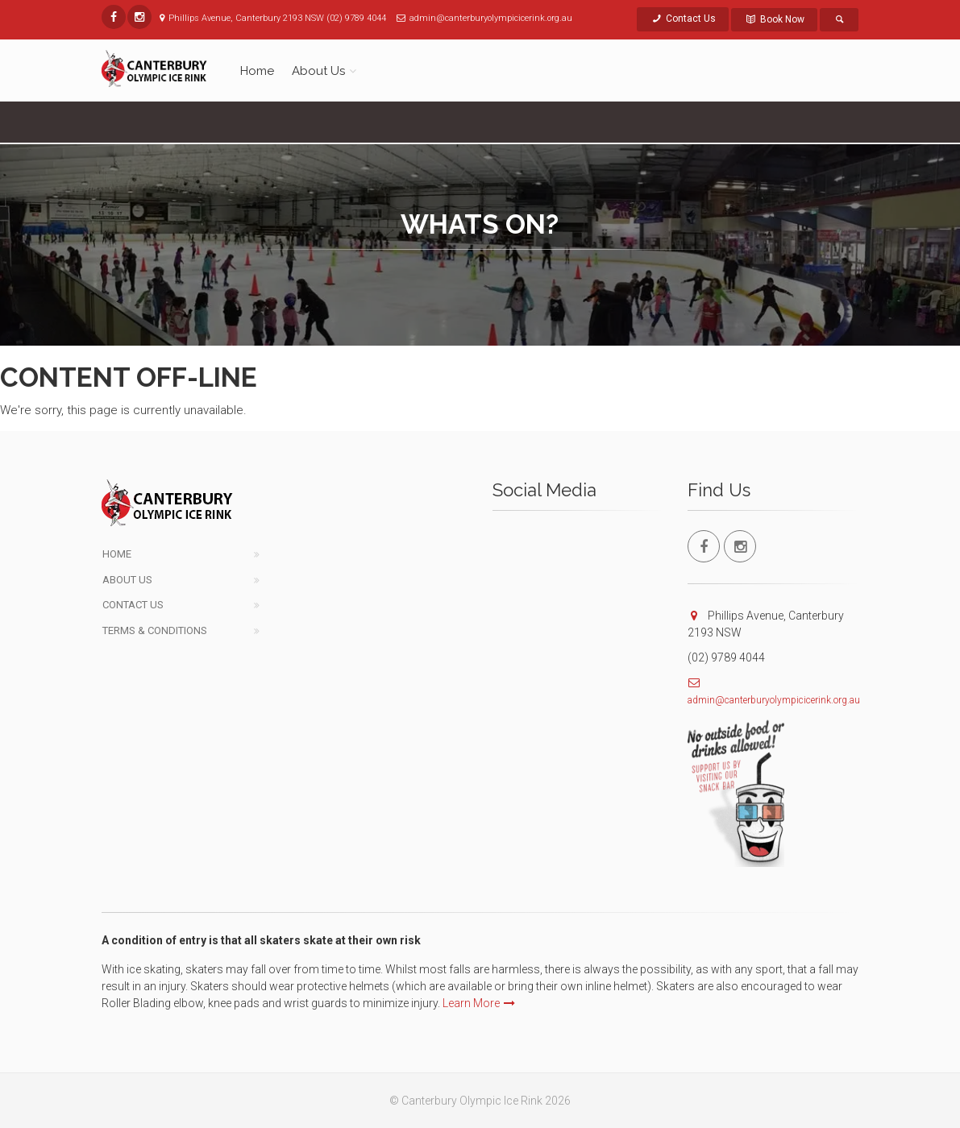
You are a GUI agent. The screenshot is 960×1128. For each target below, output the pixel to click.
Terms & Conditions (154, 630)
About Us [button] (318, 71)
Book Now (774, 19)
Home (257, 71)
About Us (127, 580)
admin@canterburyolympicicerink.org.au (774, 700)
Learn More (479, 1003)
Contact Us (683, 18)
